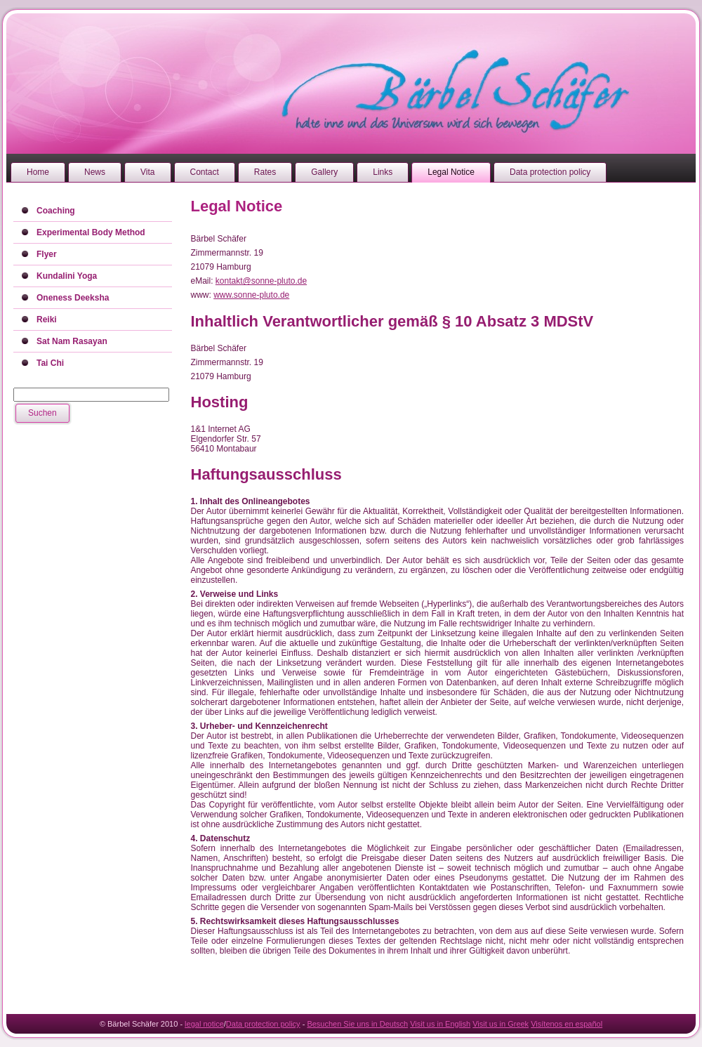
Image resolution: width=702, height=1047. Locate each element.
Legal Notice (237, 206)
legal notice (204, 1024)
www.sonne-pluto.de (251, 295)
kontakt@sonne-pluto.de (261, 281)
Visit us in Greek (500, 1024)
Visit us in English (440, 1024)
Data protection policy (263, 1024)
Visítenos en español (566, 1024)
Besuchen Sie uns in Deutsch (357, 1024)
